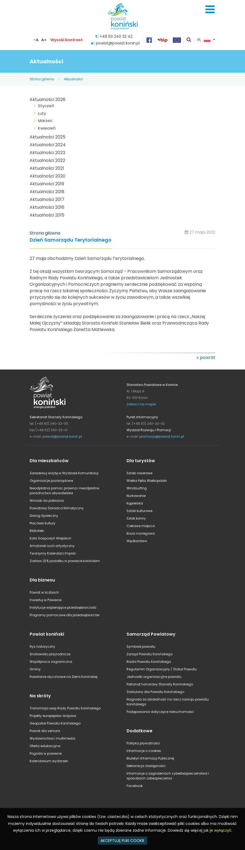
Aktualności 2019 (47, 184)
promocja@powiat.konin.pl (161, 436)
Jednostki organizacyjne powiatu (154, 676)
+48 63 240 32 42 (116, 36)
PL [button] (203, 40)
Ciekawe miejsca (141, 526)
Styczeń (46, 106)
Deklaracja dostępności (146, 766)
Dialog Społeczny (44, 515)
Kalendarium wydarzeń (49, 761)
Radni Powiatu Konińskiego (149, 661)
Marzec (45, 120)
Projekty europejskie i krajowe (53, 715)
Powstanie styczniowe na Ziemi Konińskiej (63, 676)
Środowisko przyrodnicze (50, 654)
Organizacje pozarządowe (51, 480)
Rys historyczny (42, 646)
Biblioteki (37, 530)
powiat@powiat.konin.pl (118, 43)
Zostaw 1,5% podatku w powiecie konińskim (65, 561)
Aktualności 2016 (47, 207)
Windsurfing (137, 488)
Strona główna (42, 79)
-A (36, 40)
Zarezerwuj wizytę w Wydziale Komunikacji (64, 473)
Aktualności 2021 (47, 168)
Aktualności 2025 (47, 137)
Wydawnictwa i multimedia (52, 738)
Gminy (35, 669)
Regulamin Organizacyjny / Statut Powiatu (162, 669)
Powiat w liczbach (44, 592)
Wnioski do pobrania (47, 500)
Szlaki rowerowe (139, 473)
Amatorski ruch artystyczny (52, 546)
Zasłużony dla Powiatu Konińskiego (155, 691)
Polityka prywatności (143, 743)
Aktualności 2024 (48, 145)
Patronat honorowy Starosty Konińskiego (160, 684)
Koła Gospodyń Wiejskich (50, 538)
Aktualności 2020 (47, 176)
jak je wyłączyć (218, 830)
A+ (43, 40)
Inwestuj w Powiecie (45, 600)
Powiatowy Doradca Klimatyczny (57, 508)
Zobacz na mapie (141, 404)
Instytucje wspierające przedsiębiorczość (63, 607)
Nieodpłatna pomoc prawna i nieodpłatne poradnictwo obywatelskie (64, 490)
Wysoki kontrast (66, 40)
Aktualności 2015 (47, 215)
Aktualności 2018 (47, 192)
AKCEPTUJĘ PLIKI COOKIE (122, 840)
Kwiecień (47, 128)
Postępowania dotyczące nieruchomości (160, 711)
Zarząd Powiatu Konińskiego (150, 654)
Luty (42, 113)
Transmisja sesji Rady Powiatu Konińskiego (65, 708)
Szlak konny (136, 518)
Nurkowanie (136, 495)
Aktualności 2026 (47, 99)
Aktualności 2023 (47, 152)
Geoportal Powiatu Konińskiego (55, 723)
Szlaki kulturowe (139, 510)
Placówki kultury (42, 523)
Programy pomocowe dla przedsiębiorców (65, 615)
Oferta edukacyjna (45, 746)
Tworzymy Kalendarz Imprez (53, 553)
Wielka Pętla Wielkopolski (147, 480)
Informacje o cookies (144, 750)
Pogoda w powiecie (46, 753)
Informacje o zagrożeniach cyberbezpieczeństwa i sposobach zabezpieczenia (168, 776)
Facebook (135, 785)
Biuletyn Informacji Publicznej (150, 758)
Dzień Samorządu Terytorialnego (70, 240)
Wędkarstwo (137, 541)
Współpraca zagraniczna (51, 661)
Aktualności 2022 (47, 160)
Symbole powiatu (141, 646)
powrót (207, 357)
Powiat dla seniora (45, 731)
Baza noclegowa (141, 533)
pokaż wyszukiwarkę (189, 40)
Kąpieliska (135, 503)
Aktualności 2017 (47, 199)
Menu (210, 9)
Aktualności (73, 79)
